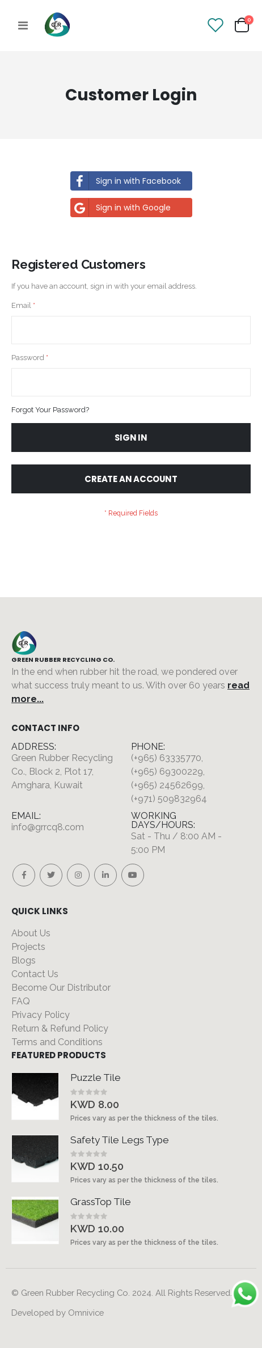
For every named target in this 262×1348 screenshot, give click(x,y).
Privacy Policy (40, 1014)
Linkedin (105, 875)
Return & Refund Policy (59, 1028)
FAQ (20, 1001)
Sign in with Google (121, 207)
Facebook (23, 875)
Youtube (132, 875)
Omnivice (86, 1312)
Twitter (51, 875)
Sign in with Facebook (126, 181)
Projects (28, 946)
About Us (30, 933)
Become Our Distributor (61, 987)
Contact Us (34, 974)
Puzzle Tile (95, 1077)
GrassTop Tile (100, 1201)
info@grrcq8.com (47, 827)
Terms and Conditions (57, 1042)
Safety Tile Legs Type (119, 1140)
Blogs (23, 960)
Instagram (78, 875)
